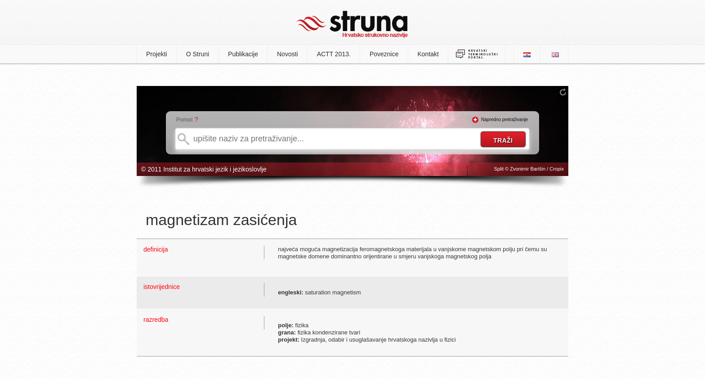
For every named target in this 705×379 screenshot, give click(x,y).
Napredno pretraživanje (504, 119)
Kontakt (428, 54)
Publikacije (243, 54)
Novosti (287, 54)
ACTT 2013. (334, 54)
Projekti (156, 54)
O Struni (197, 54)
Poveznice (384, 54)
